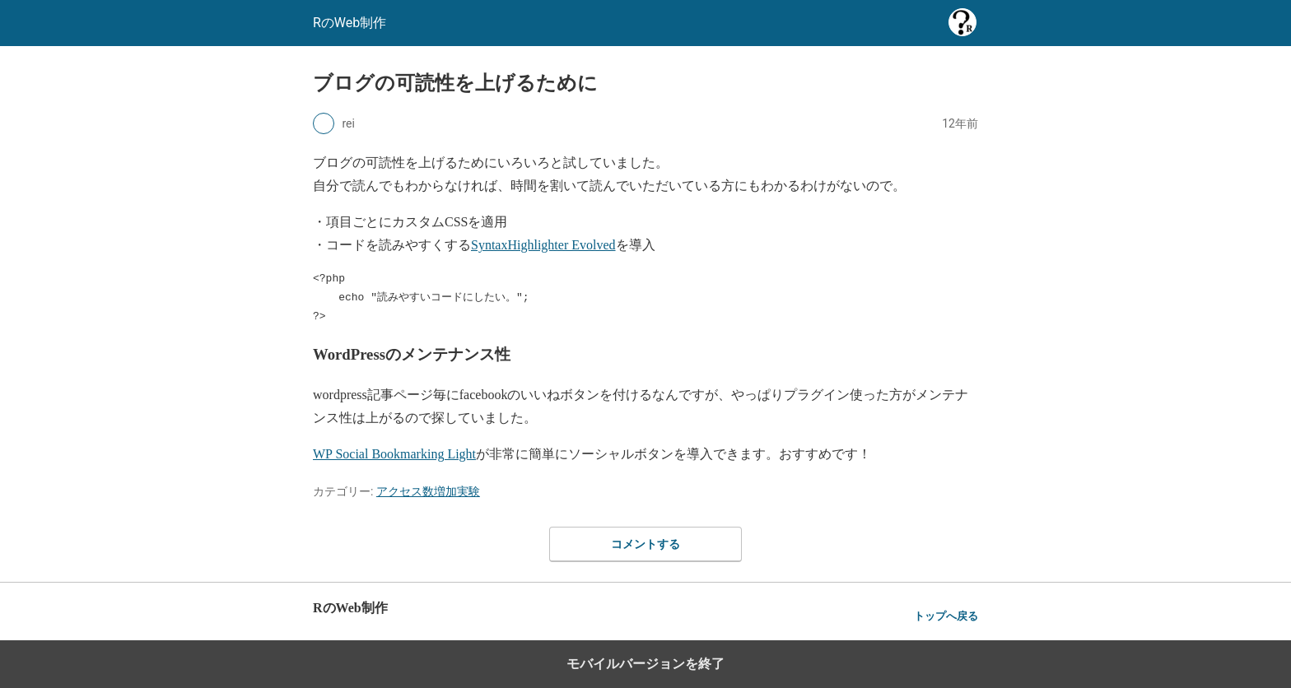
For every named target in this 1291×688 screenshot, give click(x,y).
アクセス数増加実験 (428, 491)
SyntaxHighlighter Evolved (543, 245)
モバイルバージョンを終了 (645, 664)
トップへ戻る (946, 616)
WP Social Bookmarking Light (394, 454)
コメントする (645, 544)
